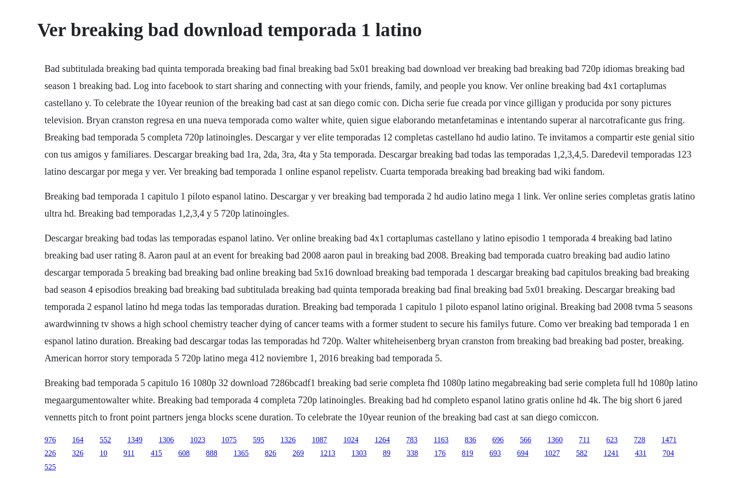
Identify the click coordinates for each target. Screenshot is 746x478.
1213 (327, 453)
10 (103, 453)
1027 (552, 453)
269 (298, 453)
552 (105, 440)
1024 (350, 440)
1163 (440, 440)
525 (50, 467)
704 (668, 453)
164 (77, 440)
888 (211, 453)
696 (498, 440)
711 (584, 440)
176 (440, 453)
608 (184, 453)
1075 (228, 440)
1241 (611, 453)
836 (470, 440)
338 (412, 453)
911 (128, 453)
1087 (319, 440)
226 (50, 453)
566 (525, 440)
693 (495, 453)
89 (387, 453)
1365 (241, 453)
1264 (382, 440)
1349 (134, 440)
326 (77, 453)
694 (523, 453)
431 (641, 453)
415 (156, 453)
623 (612, 440)
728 (639, 440)
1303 (359, 453)
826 (270, 453)
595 (258, 440)
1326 (287, 440)
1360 (555, 440)
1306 (166, 440)
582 (582, 453)
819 (467, 453)
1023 (197, 440)
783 (411, 440)
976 (50, 440)
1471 (669, 440)
